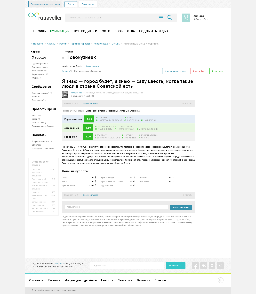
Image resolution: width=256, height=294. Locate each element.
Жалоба (188, 104)
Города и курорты (80, 43)
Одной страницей (40, 63)
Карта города (38, 74)
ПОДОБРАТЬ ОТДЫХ (153, 31)
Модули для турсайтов (80, 280)
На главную (37, 43)
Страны (51, 43)
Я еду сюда (217, 71)
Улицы (35, 78)
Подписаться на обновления (87, 71)
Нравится (68, 104)
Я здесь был (198, 71)
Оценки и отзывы (40, 93)
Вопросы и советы (40, 141)
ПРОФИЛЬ (39, 31)
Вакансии (143, 280)
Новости (107, 280)
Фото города (37, 71)
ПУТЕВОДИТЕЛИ (85, 31)
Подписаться (175, 265)
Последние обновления (43, 148)
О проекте (36, 280)
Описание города (40, 67)
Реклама (54, 280)
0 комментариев (90, 104)
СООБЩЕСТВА (125, 31)
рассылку (59, 263)
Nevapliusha (76, 93)
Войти (71, 4)
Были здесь (37, 100)
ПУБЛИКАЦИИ (60, 31)
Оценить (66, 71)
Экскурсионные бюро (42, 126)
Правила (161, 280)
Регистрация (88, 4)
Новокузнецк (101, 43)
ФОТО (106, 31)
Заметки (36, 145)
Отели (34, 119)
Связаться (125, 280)
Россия (63, 43)
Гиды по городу (39, 122)
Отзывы (116, 43)
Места (35, 115)
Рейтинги (36, 97)
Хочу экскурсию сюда (175, 71)
